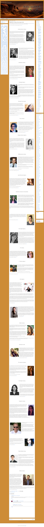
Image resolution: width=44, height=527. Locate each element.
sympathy (4, 72)
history (1, 59)
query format (4, 70)
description (3, 67)
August (38, 100)
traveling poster (5, 37)
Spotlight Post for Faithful (39, 90)
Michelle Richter (38, 175)
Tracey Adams (38, 204)
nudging (6, 59)
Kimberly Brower (38, 156)
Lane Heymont (38, 159)
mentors (2, 54)
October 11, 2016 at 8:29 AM (17, 495)
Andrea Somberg (38, 119)
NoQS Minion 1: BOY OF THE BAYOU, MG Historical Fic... (39, 33)
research (6, 70)
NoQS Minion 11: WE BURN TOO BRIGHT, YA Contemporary (39, 62)
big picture (4, 66)
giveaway (4, 39)
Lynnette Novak (38, 166)
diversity (4, 53)
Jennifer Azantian (38, 139)
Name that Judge (5, 43)
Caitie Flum (38, 126)
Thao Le (37, 203)
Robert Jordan (2, 57)
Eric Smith (38, 136)
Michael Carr (38, 174)
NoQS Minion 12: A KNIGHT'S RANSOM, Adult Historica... (39, 65)
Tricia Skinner (38, 205)
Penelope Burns (38, 187)
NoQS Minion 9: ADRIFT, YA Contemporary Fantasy (39, 57)
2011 (38, 111)
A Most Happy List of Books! (39, 86)
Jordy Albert (6, 62)
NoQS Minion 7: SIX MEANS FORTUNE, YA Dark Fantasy (39, 51)
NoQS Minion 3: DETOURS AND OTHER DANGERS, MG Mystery (39, 39)
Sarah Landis (38, 195)
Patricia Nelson (38, 185)
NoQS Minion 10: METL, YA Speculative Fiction (39, 59)
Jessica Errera (38, 147)
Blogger (25, 525)
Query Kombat (4, 31)
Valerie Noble (38, 207)
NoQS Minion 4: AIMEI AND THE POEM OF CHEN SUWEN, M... (39, 42)
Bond (3, 55)
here (15, 44)
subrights (2, 72)
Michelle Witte (38, 176)
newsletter (4, 50)
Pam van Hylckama (39, 184)
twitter (6, 72)
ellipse (5, 67)
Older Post (33, 519)
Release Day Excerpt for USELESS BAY (39, 84)
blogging (6, 57)
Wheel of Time (2, 52)
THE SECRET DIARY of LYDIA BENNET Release (39, 78)
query (2, 25)
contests (2, 36)
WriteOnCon (5, 65)
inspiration (5, 25)
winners (2, 61)
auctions (2, 66)
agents (2, 29)
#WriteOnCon (6, 61)
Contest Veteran (5, 55)
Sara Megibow (38, 194)
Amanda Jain (38, 118)
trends (5, 72)
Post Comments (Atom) (23, 521)
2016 (38, 25)
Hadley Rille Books (3, 62)
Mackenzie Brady (38, 167)
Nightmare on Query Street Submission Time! (39, 88)
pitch (3, 54)
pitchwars (2, 43)
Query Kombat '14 (4, 34)
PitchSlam (2, 38)
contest (5, 38)
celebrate (2, 53)
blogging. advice (5, 52)
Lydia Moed (38, 165)
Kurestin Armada (38, 158)
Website (7, 18)
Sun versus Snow (4, 28)
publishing (5, 54)
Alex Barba (38, 116)
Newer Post (11, 519)
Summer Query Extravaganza (4, 39)
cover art (5, 35)
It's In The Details (6, 2)
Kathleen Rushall (38, 155)
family (6, 44)
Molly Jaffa (38, 178)
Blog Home (3, 18)
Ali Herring (38, 117)
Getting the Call (4, 27)
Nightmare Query (4, 30)
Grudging (2, 40)
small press (4, 71)
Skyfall (5, 57)
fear (1, 44)
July (38, 101)
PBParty (6, 29)
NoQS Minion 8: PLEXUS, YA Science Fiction (39, 54)
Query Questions (4, 33)
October (39, 28)
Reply (11, 498)
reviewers (4, 47)
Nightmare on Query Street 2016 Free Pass (39, 97)
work (3, 61)
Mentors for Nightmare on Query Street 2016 (39, 95)
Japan (6, 51)
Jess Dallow (38, 145)
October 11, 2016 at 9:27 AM (18, 504)
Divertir (5, 51)
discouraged (2, 58)
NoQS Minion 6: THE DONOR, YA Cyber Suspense (39, 48)
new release (5, 46)
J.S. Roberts (12, 495)
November (39, 27)
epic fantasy (4, 44)
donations (5, 58)
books (2, 44)
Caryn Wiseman (38, 128)
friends (5, 42)
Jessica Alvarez (38, 146)
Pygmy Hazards (5, 63)
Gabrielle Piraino (38, 137)
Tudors (3, 65)
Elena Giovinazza (38, 135)
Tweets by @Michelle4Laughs (3, 22)
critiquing (2, 32)
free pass (6, 53)
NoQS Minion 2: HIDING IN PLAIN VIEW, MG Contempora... (39, 36)
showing (1, 71)
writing (6, 33)
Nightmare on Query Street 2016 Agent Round (39, 30)
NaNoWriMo (2, 63)
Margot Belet (38, 168)
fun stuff (4, 36)
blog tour (6, 66)
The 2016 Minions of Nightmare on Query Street (39, 82)
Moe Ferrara (38, 177)
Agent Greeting (3, 48)
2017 (38, 24)
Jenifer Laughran (38, 138)
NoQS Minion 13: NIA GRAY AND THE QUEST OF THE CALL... (39, 69)
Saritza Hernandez (39, 196)
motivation (4, 59)
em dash (6, 67)
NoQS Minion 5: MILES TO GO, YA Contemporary (39, 45)
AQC (4, 51)
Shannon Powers (38, 197)
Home (22, 519)
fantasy (1, 50)
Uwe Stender (38, 206)
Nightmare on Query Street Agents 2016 (39, 92)
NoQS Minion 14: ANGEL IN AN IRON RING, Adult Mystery (39, 72)
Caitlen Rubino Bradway (39, 127)
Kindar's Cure (5, 40)
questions (6, 50)
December (39, 26)
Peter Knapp (38, 188)
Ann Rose (38, 120)
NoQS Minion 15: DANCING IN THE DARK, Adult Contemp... (39, 75)
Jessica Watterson (38, 148)
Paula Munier (38, 186)
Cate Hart (38, 129)
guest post (3, 26)
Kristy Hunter (38, 157)
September (39, 99)
